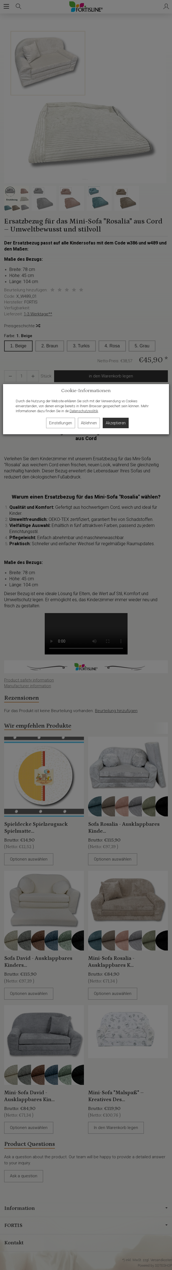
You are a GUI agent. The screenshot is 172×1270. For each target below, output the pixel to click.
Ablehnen (89, 423)
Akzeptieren (116, 423)
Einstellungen (60, 423)
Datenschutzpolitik (84, 411)
